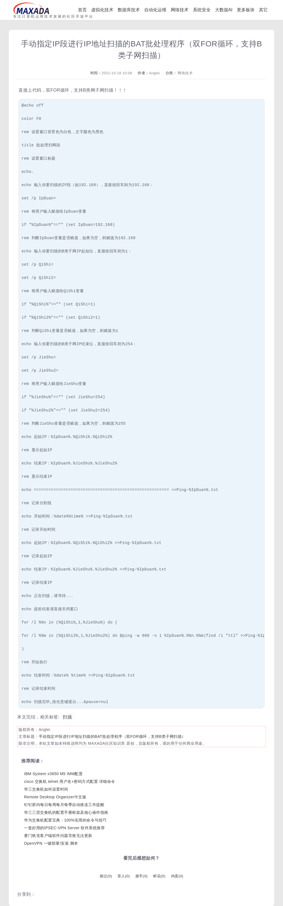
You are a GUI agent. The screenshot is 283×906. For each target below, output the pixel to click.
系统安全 (202, 9)
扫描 (67, 717)
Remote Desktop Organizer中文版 (55, 797)
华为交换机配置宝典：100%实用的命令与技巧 (65, 820)
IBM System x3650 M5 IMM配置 (53, 774)
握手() (141, 876)
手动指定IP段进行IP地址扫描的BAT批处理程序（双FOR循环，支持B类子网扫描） (112, 736)
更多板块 (246, 9)
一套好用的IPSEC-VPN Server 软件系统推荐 (64, 828)
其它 (263, 9)
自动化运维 (155, 9)
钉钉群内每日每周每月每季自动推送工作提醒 (64, 804)
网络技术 (179, 9)
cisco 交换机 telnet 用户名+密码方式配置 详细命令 (69, 781)
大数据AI (223, 9)
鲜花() (159, 876)
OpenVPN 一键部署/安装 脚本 (51, 843)
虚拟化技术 (102, 9)
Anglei (154, 73)
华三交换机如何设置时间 (46, 789)
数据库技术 (129, 9)
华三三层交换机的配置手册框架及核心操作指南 (66, 812)
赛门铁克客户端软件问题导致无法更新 (58, 835)
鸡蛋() (177, 876)
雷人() (123, 876)
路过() (106, 876)
